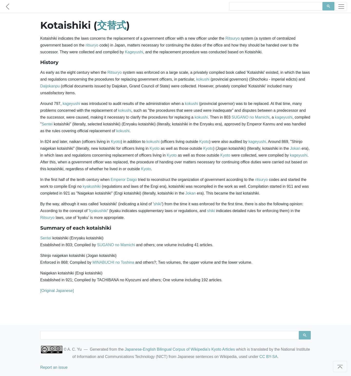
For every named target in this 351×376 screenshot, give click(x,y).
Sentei (47, 124)
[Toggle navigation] (341, 6)
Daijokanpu (50, 86)
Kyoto (116, 142)
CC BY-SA (268, 357)
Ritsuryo (232, 38)
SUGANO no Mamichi (251, 117)
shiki (157, 204)
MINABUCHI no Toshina (113, 262)
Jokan (295, 148)
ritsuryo (92, 45)
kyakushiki (92, 186)
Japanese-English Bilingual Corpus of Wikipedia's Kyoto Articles (180, 349)
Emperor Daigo (124, 180)
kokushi (202, 79)
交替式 (111, 25)
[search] (275, 6)
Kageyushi (134, 52)
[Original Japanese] (57, 291)
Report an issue (54, 367)
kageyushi (71, 104)
